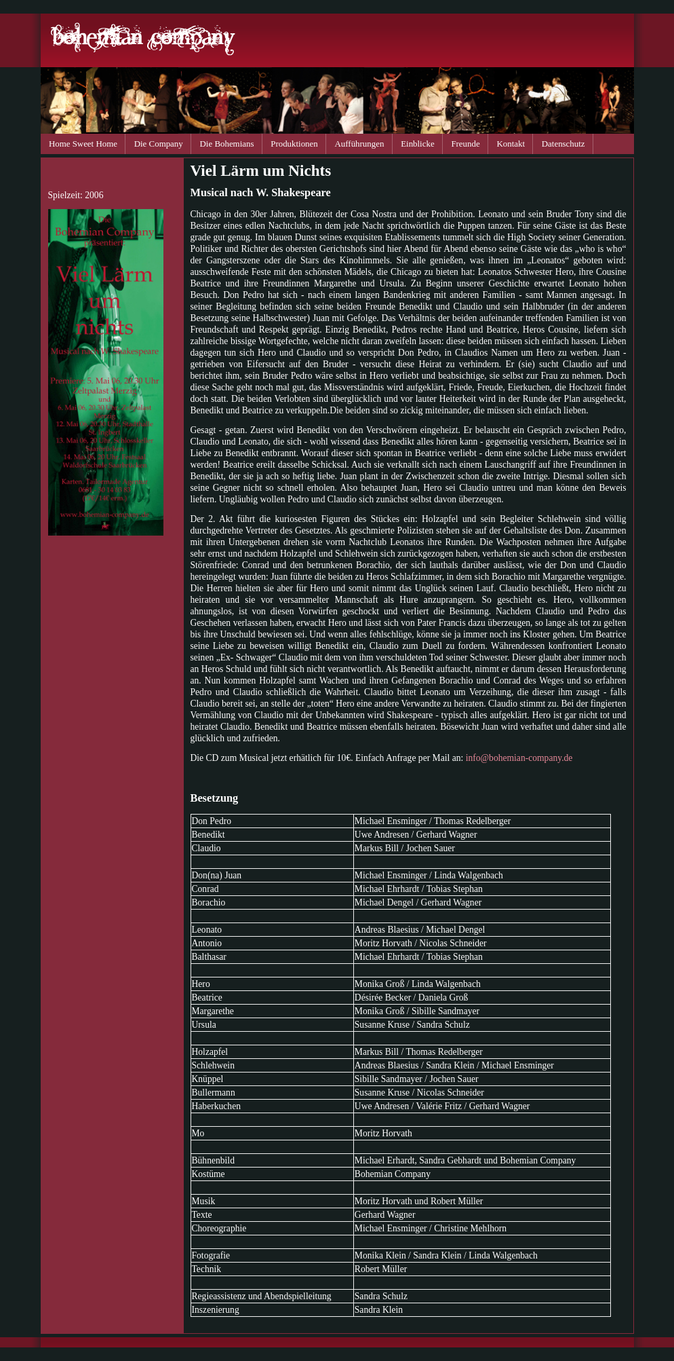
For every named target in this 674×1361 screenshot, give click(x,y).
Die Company (158, 143)
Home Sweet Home (83, 143)
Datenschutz (563, 143)
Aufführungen (359, 143)
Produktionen (294, 143)
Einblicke (417, 143)
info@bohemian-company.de (519, 758)
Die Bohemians (227, 143)
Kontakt (510, 143)
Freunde (465, 143)
